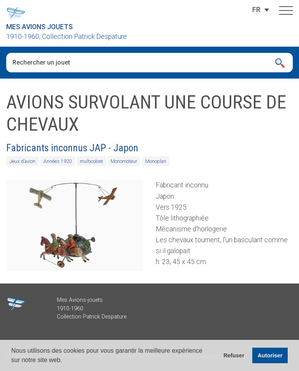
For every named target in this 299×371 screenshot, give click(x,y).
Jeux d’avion (22, 161)
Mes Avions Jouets (39, 27)
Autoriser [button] (270, 355)
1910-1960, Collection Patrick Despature (66, 36)
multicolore (91, 161)
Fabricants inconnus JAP (56, 148)
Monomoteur (124, 161)
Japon (125, 148)
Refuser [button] (233, 355)
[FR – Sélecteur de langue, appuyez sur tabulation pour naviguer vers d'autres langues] (256, 9)
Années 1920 (58, 161)
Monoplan (155, 161)
